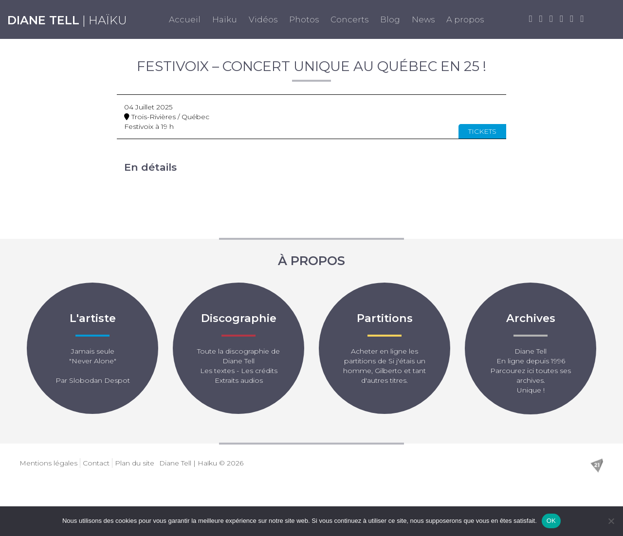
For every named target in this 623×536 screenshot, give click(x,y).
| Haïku (67, 20)
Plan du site (134, 463)
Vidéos (263, 19)
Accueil (185, 19)
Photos (304, 19)
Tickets (482, 131)
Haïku (224, 19)
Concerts (349, 19)
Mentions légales (48, 463)
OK (551, 520)
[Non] (611, 521)
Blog (390, 19)
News (423, 19)
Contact (96, 463)
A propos (465, 19)
